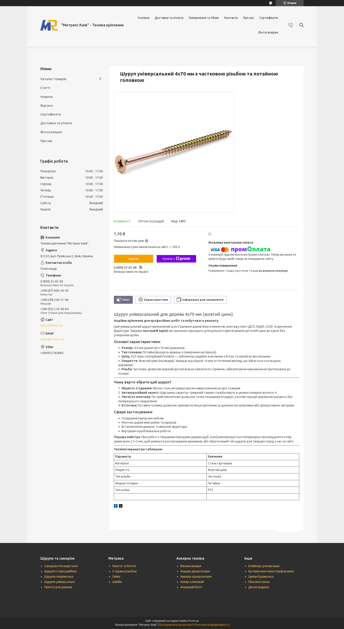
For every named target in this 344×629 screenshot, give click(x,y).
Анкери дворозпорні (195, 571)
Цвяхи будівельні (261, 576)
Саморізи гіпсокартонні (61, 566)
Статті (45, 88)
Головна (143, 18)
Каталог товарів (53, 79)
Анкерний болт (191, 587)
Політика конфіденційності (212, 624)
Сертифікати (268, 18)
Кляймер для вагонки (264, 566)
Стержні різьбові (124, 571)
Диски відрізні (258, 587)
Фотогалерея (268, 32)
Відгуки (46, 105)
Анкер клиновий (192, 582)
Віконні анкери (190, 566)
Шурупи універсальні (59, 582)
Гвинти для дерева (58, 587)
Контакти (231, 18)
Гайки (116, 576)
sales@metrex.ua (52, 339)
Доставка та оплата (169, 18)
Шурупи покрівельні (58, 576)
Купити (134, 259)
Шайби (117, 582)
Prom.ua (193, 620)
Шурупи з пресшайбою (60, 571)
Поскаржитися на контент (176, 624)
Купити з (176, 259)
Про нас (248, 18)
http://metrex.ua (51, 325)
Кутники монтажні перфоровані (271, 571)
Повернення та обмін (204, 18)
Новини (46, 97)
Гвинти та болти (124, 566)
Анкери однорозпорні (196, 576)
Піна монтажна (259, 582)
